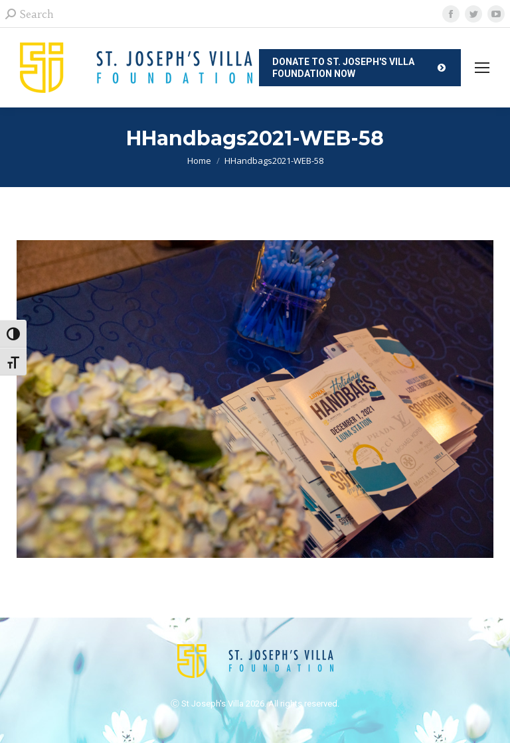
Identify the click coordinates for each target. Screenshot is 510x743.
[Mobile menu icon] (482, 68)
